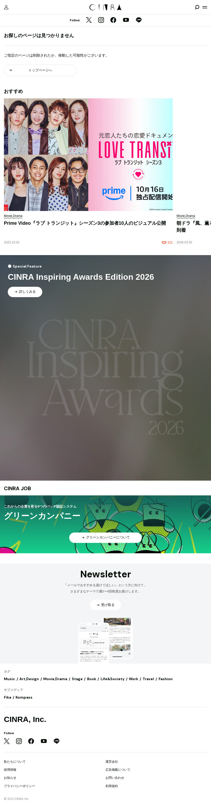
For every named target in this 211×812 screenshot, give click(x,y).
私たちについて (15, 761)
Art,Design (29, 679)
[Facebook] (113, 20)
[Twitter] (89, 20)
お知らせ (10, 778)
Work (133, 679)
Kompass (24, 697)
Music (9, 679)
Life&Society (112, 679)
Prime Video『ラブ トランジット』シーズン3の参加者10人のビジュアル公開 (85, 223)
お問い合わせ (115, 778)
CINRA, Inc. (25, 719)
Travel (148, 679)
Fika (7, 697)
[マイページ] (6, 7)
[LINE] (139, 20)
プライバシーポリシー (19, 786)
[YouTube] (126, 20)
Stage (77, 679)
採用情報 (10, 770)
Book (91, 679)
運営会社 (112, 761)
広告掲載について (118, 770)
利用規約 (112, 786)
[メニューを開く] (205, 7)
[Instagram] (101, 20)
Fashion (166, 679)
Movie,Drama (55, 679)
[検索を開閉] (197, 7)
